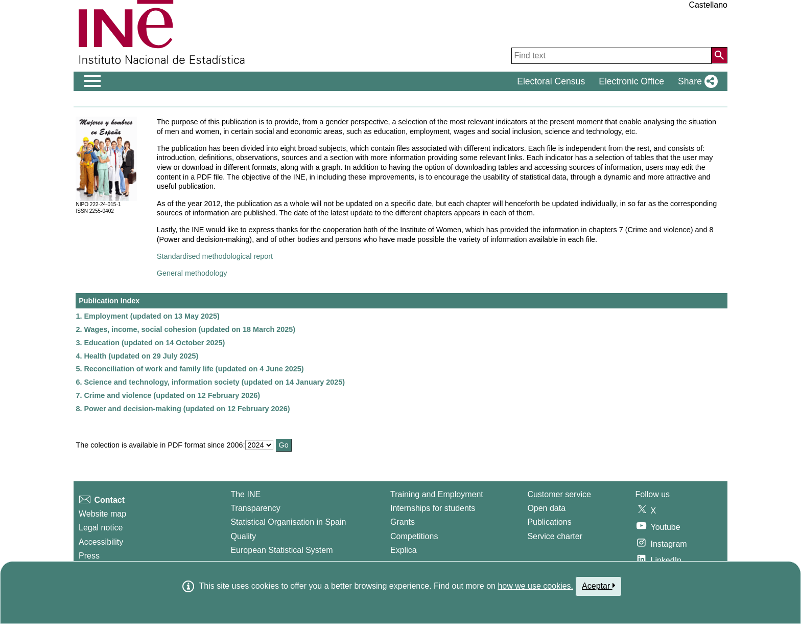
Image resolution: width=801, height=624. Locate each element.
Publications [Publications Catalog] (549, 522)
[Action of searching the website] (719, 55)
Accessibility (101, 542)
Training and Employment (436, 494)
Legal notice (101, 527)
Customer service (559, 494)
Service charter (554, 536)
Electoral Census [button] (551, 81)
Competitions (414, 536)
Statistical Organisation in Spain (288, 522)
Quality (243, 536)
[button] (696, 81)
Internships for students (432, 508)
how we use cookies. (535, 586)
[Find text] (611, 56)
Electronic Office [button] (631, 81)
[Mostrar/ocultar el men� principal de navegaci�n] (92, 81)
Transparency (255, 508)
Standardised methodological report (215, 256)
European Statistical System (281, 550)
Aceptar (598, 585)
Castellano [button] (708, 5)
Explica (403, 550)
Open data (546, 508)
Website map (102, 513)
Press (89, 555)
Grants (402, 522)
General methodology (192, 273)
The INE (245, 494)
